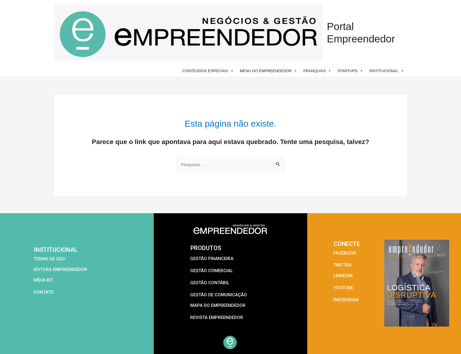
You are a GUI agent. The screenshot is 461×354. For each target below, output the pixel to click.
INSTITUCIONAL (386, 71)
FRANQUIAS (317, 71)
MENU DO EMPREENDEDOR (268, 71)
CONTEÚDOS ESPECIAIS (207, 71)
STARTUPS (350, 71)
